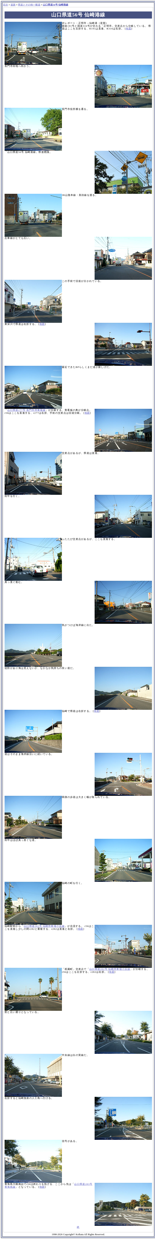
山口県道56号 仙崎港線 (55, 4)
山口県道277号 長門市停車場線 (26, 410)
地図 (128, 28)
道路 (13, 4)
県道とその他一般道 (29, 4)
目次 (5, 4)
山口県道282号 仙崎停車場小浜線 (44, 926)
